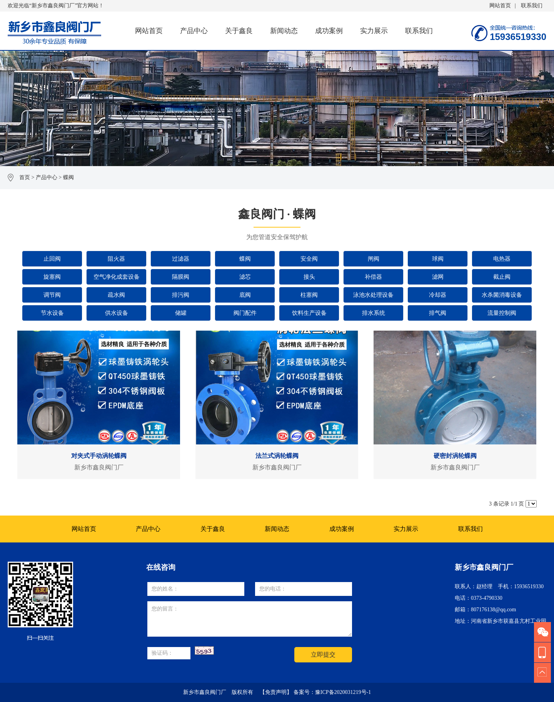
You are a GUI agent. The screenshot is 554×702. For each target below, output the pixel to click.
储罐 (181, 313)
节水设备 (52, 313)
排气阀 (437, 313)
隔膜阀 (180, 277)
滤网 (438, 277)
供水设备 (116, 313)
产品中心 (194, 31)
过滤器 (180, 259)
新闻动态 (284, 31)
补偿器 (373, 277)
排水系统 (373, 313)
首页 (24, 177)
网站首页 (500, 5)
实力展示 (374, 31)
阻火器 (116, 259)
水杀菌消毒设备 (502, 295)
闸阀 (373, 259)
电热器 (502, 259)
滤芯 (245, 277)
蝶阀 (68, 177)
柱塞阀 (309, 295)
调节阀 (52, 295)
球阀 (438, 259)
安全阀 (309, 259)
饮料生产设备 (309, 313)
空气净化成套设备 (116, 277)
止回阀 (52, 259)
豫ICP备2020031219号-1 (343, 692)
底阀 (245, 295)
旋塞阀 (52, 277)
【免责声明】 (276, 692)
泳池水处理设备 (373, 295)
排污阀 (180, 295)
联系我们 (531, 5)
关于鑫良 (239, 31)
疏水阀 (116, 295)
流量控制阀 (501, 313)
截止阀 (502, 277)
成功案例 (329, 31)
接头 (309, 277)
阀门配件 (245, 313)
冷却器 (437, 295)
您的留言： (249, 619)
